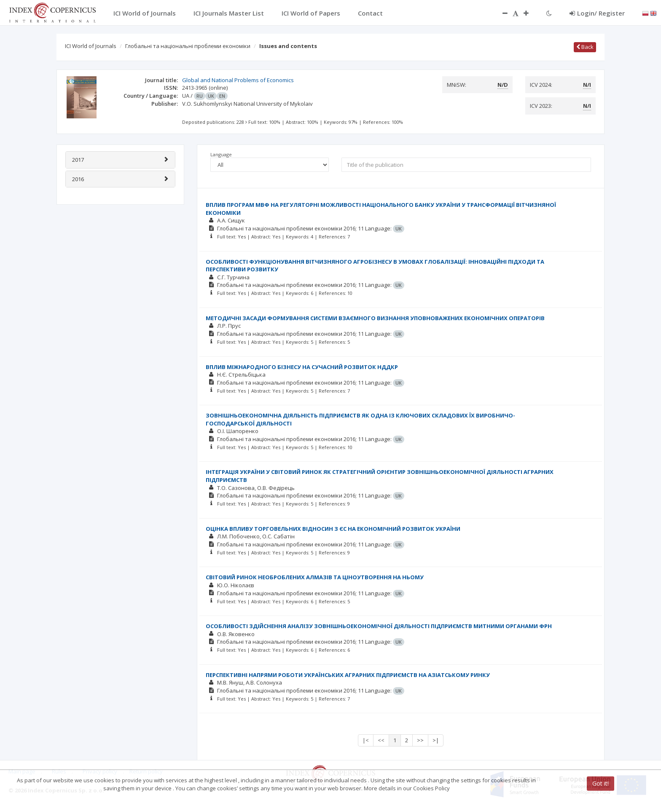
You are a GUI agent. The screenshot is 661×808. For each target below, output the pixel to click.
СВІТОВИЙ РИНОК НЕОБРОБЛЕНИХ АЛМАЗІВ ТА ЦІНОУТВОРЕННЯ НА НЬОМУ (315, 577)
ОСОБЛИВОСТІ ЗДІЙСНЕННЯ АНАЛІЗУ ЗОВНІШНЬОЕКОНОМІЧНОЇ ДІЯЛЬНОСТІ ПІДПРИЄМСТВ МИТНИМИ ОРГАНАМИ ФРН (379, 626)
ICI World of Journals (90, 46)
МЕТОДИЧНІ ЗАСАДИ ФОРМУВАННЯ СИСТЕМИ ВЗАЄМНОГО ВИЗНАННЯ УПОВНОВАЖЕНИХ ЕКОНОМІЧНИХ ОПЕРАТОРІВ (375, 318)
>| (436, 740)
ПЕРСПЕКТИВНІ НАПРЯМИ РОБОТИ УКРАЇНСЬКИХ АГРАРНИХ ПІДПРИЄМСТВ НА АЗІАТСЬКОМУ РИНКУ (348, 675)
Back (585, 47)
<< (381, 740)
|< (366, 740)
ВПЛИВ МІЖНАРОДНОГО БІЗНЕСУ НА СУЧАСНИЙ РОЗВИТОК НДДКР (302, 367)
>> (420, 740)
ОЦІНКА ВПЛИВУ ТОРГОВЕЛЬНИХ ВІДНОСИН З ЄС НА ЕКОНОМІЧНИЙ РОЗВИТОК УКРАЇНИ (333, 528)
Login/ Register (597, 13)
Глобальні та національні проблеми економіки (187, 46)
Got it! (600, 783)
